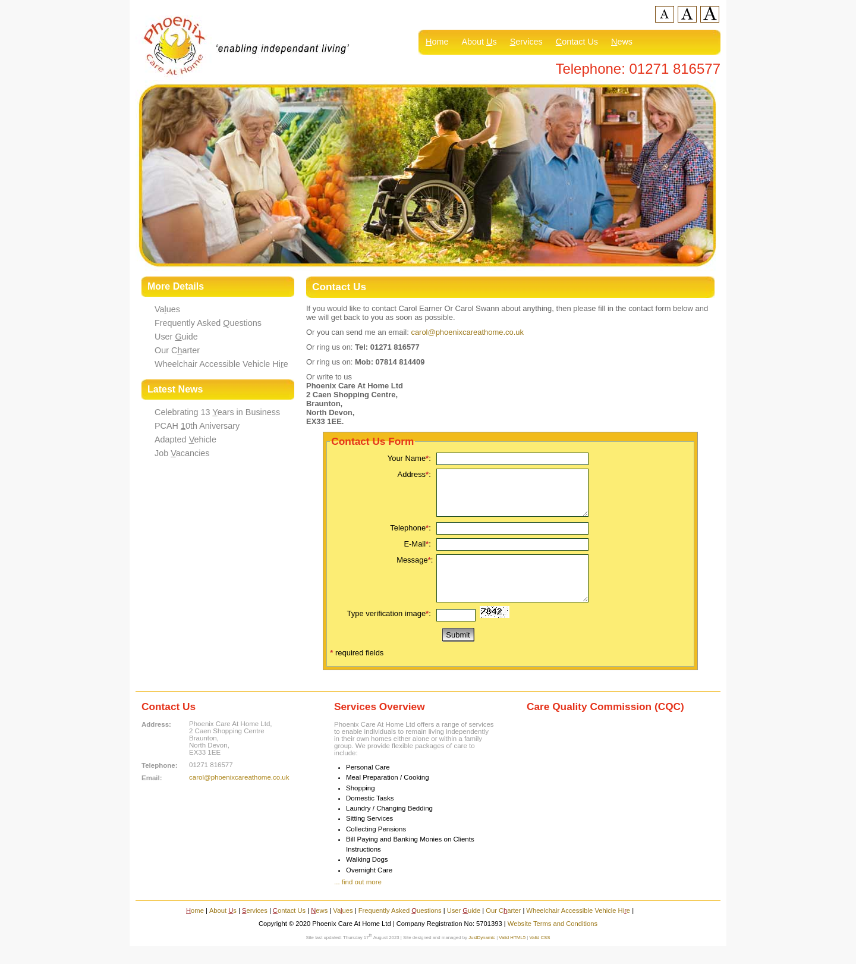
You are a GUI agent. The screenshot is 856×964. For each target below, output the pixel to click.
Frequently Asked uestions (208, 323)
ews (621, 41)
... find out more (358, 899)
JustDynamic (481, 955)
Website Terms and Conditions (552, 941)
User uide (176, 336)
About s (478, 41)
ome (437, 41)
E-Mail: (418, 552)
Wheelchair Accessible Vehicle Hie (221, 364)
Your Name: (410, 458)
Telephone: (411, 536)
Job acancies (182, 453)
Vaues (167, 309)
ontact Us (577, 41)
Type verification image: (390, 631)
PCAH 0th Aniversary (197, 426)
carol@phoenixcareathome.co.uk (467, 332)
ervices (526, 41)
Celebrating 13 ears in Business (217, 412)
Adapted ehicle (185, 439)
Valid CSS (539, 955)
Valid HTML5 (512, 955)
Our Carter (177, 350)
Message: (414, 568)
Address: (415, 474)
